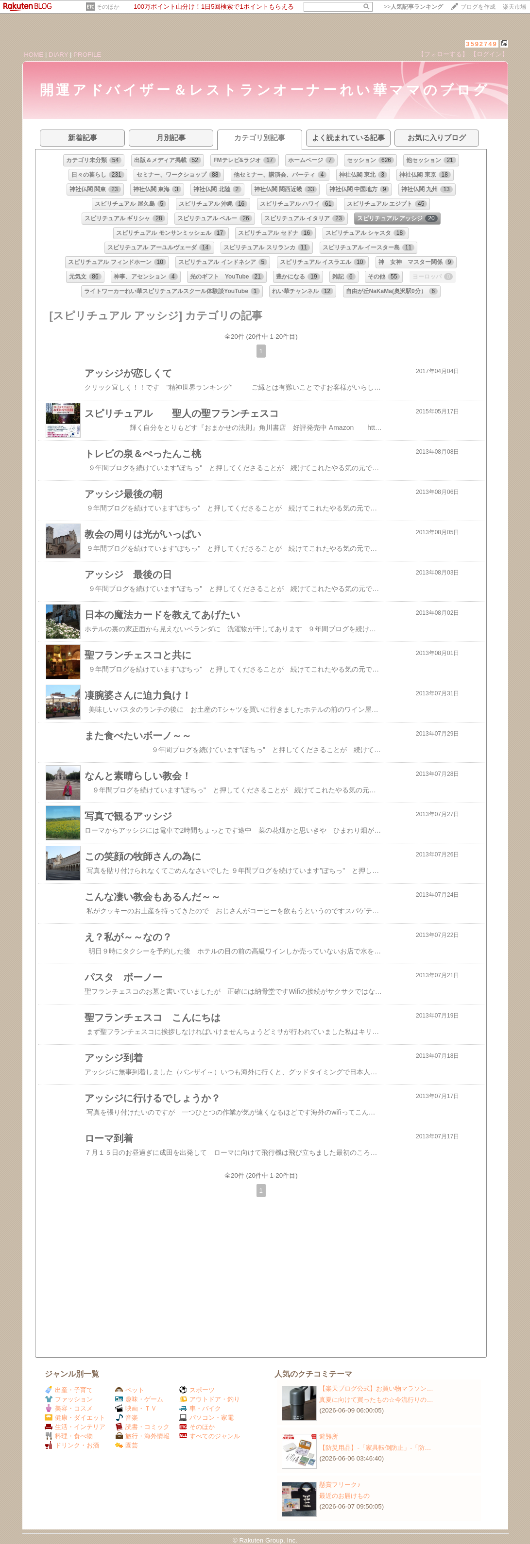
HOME (33, 54)
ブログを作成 (478, 6)
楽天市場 (514, 6)
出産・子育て (69, 1390)
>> (413, 6)
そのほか (108, 6)
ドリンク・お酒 (72, 1445)
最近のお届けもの (344, 1495)
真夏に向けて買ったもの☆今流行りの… (376, 1399)
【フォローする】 (443, 54)
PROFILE (87, 54)
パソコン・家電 (206, 1417)
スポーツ (197, 1390)
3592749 (481, 44)
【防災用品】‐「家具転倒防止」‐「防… (375, 1447)
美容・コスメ (69, 1408)
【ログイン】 (489, 54)
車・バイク (200, 1408)
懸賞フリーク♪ (339, 1484)
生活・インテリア (75, 1426)
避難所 (328, 1436)
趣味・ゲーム (139, 1399)
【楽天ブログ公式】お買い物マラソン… (376, 1388)
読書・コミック (142, 1426)
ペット (129, 1390)
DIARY (58, 54)
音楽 (126, 1417)
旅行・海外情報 (142, 1436)
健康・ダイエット (75, 1417)
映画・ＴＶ (136, 1408)
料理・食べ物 (69, 1436)
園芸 (126, 1445)
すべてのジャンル (209, 1436)
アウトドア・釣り (209, 1399)
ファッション (69, 1399)
